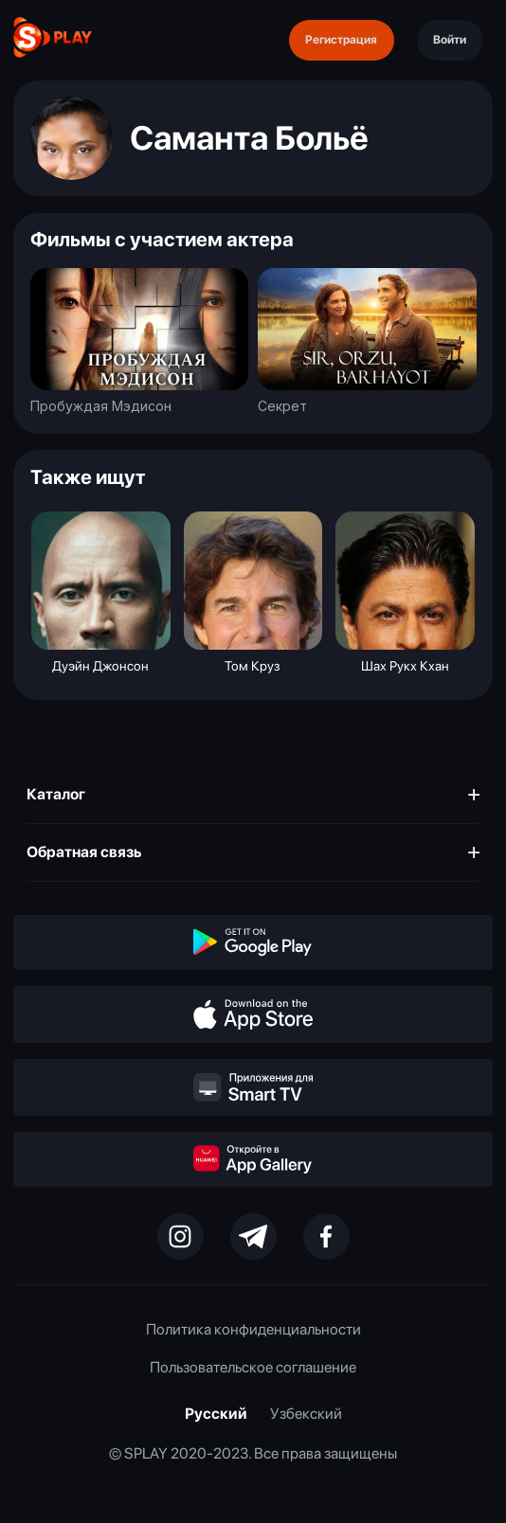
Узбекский (306, 1414)
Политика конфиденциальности (253, 1329)
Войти (449, 39)
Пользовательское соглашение (253, 1367)
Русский (216, 1414)
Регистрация (341, 39)
